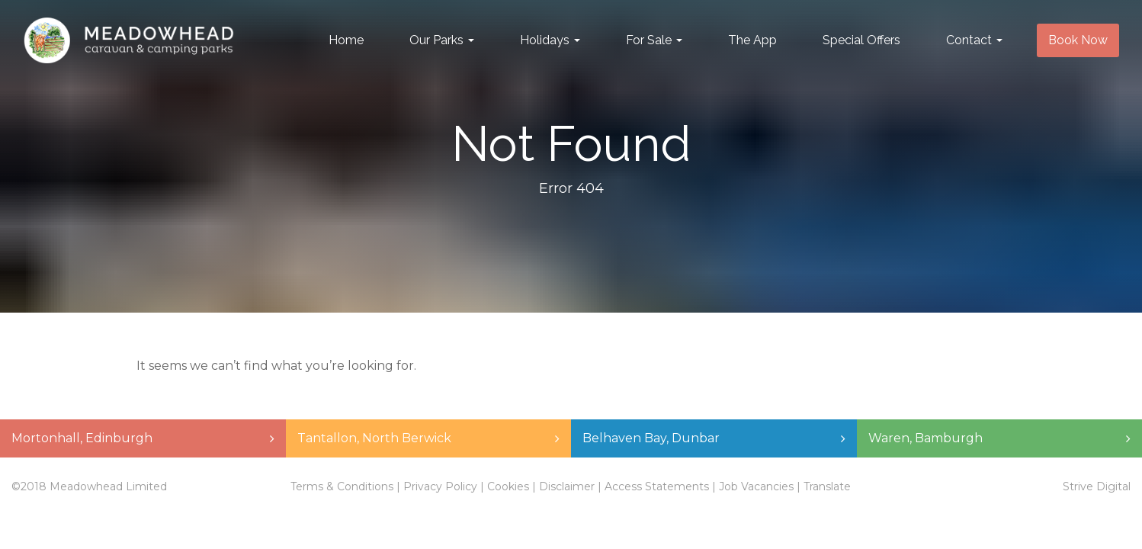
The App (752, 40)
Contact (974, 40)
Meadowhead (128, 40)
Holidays (550, 40)
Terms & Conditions (341, 486)
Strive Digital (1097, 486)
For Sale (654, 40)
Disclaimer (567, 486)
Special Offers (861, 40)
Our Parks (441, 40)
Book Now (1078, 40)
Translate (827, 486)
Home (346, 40)
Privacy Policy (440, 486)
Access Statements (657, 486)
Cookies (508, 486)
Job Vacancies (756, 486)
